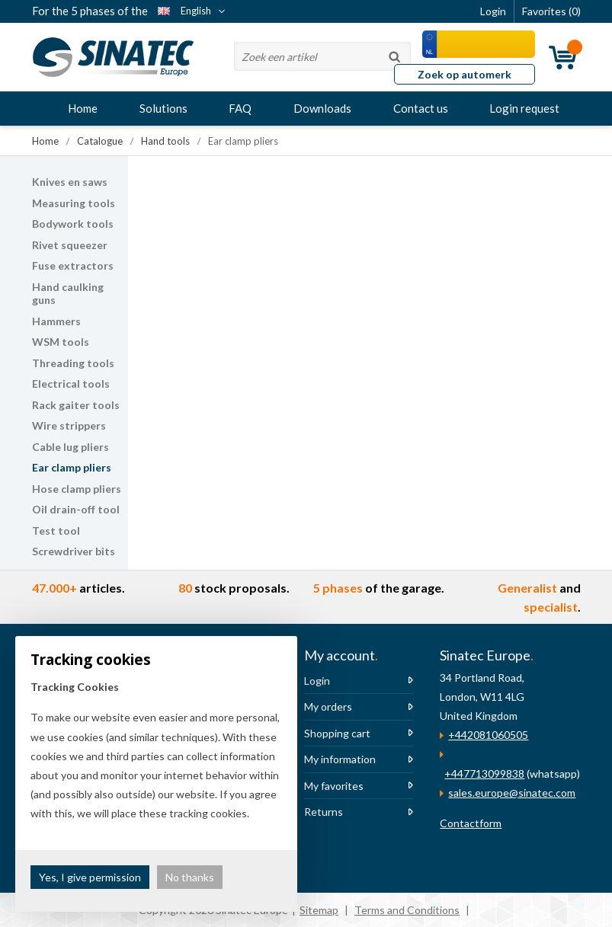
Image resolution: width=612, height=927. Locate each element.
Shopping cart (337, 733)
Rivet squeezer (69, 244)
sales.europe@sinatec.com (511, 792)
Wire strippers (69, 425)
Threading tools (73, 362)
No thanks (189, 877)
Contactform (470, 823)
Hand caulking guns (68, 293)
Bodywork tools (73, 223)
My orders (328, 706)
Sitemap (319, 909)
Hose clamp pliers (76, 488)
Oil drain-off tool (76, 509)
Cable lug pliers (70, 446)
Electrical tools (71, 383)
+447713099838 (484, 773)
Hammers (56, 321)
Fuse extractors (73, 265)
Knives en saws (69, 181)
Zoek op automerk (464, 74)
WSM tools (60, 341)
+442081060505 (488, 734)
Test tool (56, 530)
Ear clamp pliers (71, 467)
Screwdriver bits (73, 551)
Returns (323, 811)
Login (317, 680)
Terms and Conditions (407, 909)
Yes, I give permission (90, 877)
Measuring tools (73, 203)
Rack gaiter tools (76, 404)
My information (340, 759)
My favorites (334, 785)
